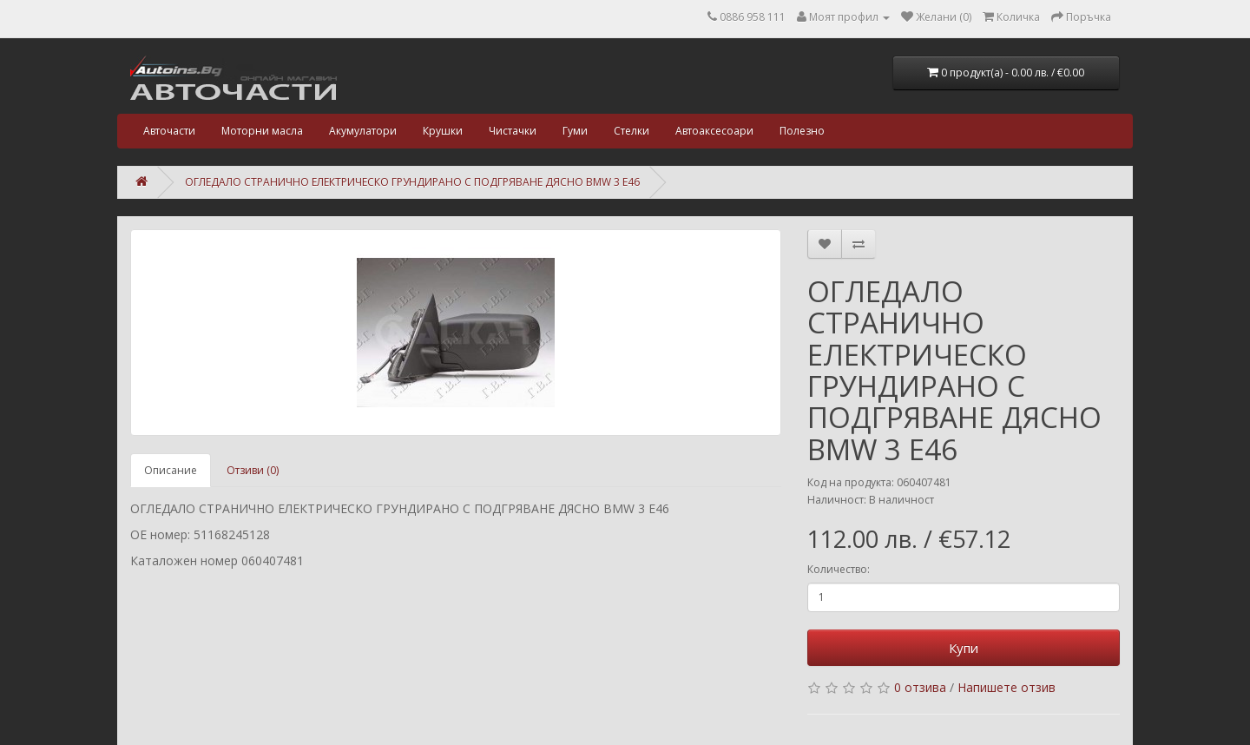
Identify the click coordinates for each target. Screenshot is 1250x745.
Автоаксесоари (714, 130)
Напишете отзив (1006, 687)
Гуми (575, 130)
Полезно (802, 130)
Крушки (443, 130)
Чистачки (512, 130)
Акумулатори (363, 130)
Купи (963, 647)
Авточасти (169, 130)
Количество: (838, 569)
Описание (170, 470)
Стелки (631, 130)
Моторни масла (262, 130)
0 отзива (920, 687)
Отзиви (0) (253, 470)
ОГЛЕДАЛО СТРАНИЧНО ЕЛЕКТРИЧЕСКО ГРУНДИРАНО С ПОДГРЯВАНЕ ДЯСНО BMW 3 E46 (412, 182)
